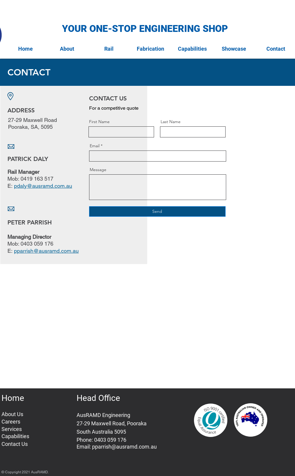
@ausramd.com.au (49, 186)
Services (11, 429)
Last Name (171, 122)
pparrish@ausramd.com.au (124, 447)
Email (95, 146)
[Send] (157, 211)
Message (98, 170)
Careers (10, 421)
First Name (99, 122)
